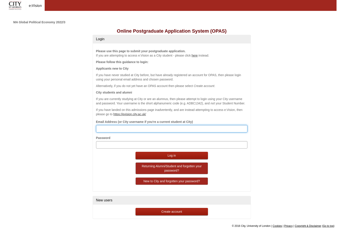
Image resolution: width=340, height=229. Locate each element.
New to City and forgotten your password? (171, 181)
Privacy (288, 225)
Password (103, 138)
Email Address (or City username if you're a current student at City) (144, 122)
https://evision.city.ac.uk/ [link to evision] (129, 114)
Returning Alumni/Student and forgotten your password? (172, 168)
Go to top (328, 225)
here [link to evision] (195, 55)
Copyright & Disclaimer (308, 225)
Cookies (277, 225)
